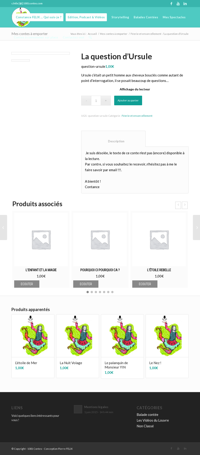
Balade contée (147, 414)
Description (113, 141)
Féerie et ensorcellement (137, 115)
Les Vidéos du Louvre (153, 420)
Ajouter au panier (128, 100)
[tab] (113, 139)
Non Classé (145, 426)
